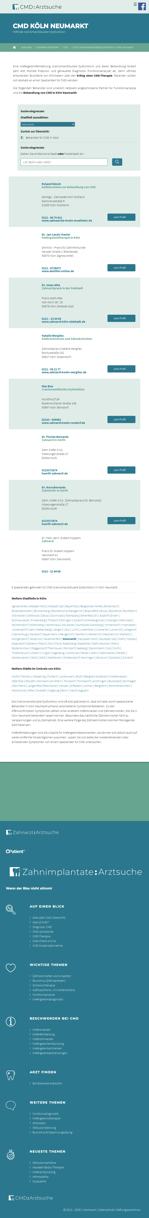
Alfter (31, 690)
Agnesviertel (19, 606)
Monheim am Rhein (49, 681)
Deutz (45, 615)
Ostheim (31, 643)
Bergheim (101, 686)
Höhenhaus (53, 625)
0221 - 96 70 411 (52, 217)
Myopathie (39, 1181)
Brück (103, 611)
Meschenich (110, 634)
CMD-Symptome (43, 931)
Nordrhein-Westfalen (47, 47)
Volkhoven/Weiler (77, 653)
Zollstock (115, 657)
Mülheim (125, 634)
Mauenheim (49, 634)
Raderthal (84, 643)
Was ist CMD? (41, 922)
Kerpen (63, 686)
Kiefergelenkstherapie (46, 1118)
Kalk (31, 629)
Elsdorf (104, 615)
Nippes (131, 639)
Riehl (114, 643)
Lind (74, 629)
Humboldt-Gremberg (89, 625)
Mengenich (66, 634)
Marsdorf (35, 634)
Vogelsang (57, 653)
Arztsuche (26, 47)
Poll (50, 643)
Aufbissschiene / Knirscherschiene (54, 990)
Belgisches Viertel (91, 606)
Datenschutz (106, 1210)
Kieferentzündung (44, 1172)
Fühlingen (65, 620)
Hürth (15, 676)
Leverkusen (67, 676)
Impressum (90, 1210)
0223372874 (49, 470)
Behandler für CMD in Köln (42, 137)
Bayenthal (72, 606)
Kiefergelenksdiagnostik (48, 999)
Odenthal (17, 681)
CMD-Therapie (41, 936)
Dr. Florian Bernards (55, 437)
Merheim (80, 634)
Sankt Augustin (79, 690)
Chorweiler (18, 615)
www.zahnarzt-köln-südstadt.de (63, 321)
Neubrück (35, 639)
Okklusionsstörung (44, 1127)
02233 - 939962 (51, 419)
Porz (58, 643)
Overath (41, 690)
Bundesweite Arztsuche (47, 1083)
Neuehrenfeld (52, 639)
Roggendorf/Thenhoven (46, 648)
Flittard (52, 620)
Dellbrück (33, 615)
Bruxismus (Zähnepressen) (49, 980)
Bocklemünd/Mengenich (67, 611)
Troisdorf (69, 681)
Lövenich (116, 629)
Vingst (45, 653)
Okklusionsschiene (44, 1163)
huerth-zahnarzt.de (55, 473)
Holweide (68, 625)
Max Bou (47, 386)
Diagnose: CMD (42, 927)
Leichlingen (99, 681)
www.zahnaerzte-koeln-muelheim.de (67, 220)
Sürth (116, 648)
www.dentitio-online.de (58, 271)
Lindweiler (101, 629)
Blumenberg (42, 611)
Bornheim (19, 686)
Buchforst (115, 611)
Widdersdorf (71, 657)
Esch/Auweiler (20, 620)
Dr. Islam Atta (51, 285)
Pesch (42, 643)
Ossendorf (18, 643)
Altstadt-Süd (56, 606)
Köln (65, 47)
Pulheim (52, 676)
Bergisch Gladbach (96, 676)
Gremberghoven (94, 620)
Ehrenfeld (87, 615)
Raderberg (69, 643)
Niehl (121, 639)
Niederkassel (118, 676)
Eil (96, 615)
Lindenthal (86, 629)
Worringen (87, 657)
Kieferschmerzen (43, 1039)
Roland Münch (51, 184)
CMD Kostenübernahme (48, 945)
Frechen (26, 676)
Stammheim (96, 648)
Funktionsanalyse (44, 994)
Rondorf (69, 648)
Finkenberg (38, 620)
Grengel (112, 620)
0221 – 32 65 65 (51, 318)
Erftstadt (75, 686)
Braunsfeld (91, 611)
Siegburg (53, 690)
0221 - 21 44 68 (51, 571)
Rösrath (30, 681)
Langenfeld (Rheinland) (42, 686)
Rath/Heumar (100, 643)
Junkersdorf (19, 629)
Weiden (121, 653)
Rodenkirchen (20, 648)
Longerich (130, 629)
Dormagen (129, 681)
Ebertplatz (72, 615)
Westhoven (54, 657)
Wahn (94, 653)
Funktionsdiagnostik (46, 1113)
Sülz (108, 648)
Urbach (34, 653)
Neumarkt (69, 639)
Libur (66, 629)
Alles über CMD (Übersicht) (49, 917)
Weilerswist (19, 690)
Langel (57, 629)
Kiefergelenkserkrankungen (50, 1053)
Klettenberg (43, 629)
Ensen (114, 615)
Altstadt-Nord (37, 606)
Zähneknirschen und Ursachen (52, 976)
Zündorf (128, 657)
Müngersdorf (20, 639)
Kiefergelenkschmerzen (47, 1048)
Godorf (78, 620)
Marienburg (20, 634)
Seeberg (81, 648)
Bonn (64, 690)
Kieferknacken (42, 1029)
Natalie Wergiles (53, 335)
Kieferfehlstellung (44, 1034)
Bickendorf (111, 606)
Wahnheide (107, 653)
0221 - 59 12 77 (51, 369)
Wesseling (39, 676)
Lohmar (88, 686)
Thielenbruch (20, 653)
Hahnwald (125, 620)
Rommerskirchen (119, 686)
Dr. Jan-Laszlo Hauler (56, 234)
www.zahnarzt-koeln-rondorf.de (63, 422)
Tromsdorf (83, 681)
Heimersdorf (19, 625)
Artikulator (39, 1123)
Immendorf (112, 625)
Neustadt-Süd (107, 639)
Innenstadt (128, 625)
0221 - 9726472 (51, 268)
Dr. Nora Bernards (54, 487)
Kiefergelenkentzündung (48, 1043)
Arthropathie (41, 1177)
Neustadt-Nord (87, 639)
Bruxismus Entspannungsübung (52, 1132)
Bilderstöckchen (22, 611)
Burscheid (114, 681)
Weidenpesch (20, 657)
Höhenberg (36, 625)
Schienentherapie (44, 985)
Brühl (79, 676)
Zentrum (101, 657)
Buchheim (129, 611)
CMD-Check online (44, 941)
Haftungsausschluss (128, 1210)
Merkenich (94, 634)
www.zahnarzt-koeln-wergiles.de (64, 372)
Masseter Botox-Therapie (48, 1167)
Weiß (34, 657)
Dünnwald (57, 615)
